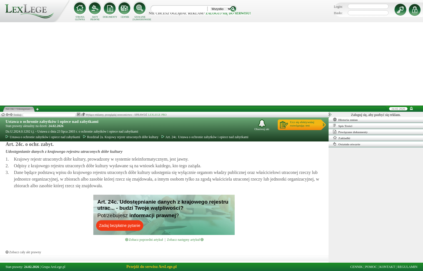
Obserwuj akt (261, 125)
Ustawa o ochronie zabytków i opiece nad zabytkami (52, 121)
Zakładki (341, 138)
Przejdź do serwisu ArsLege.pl (151, 267)
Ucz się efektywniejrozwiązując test (302, 123)
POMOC (371, 267)
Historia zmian (345, 119)
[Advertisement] (211, 64)
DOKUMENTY (110, 17)
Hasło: (338, 13)
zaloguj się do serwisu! (228, 13)
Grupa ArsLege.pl (53, 267)
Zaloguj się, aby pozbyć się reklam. (376, 115)
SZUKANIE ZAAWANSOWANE (139, 18)
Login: (338, 7)
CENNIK (125, 17)
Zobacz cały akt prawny (23, 252)
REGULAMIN (407, 267)
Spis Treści (342, 126)
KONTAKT (387, 267)
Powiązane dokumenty (350, 132)
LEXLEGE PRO (157, 114)
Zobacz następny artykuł (185, 240)
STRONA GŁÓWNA (80, 18)
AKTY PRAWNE (94, 18)
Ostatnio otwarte (346, 144)
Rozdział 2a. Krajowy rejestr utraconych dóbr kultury (121, 137)
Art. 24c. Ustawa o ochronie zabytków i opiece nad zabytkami (205, 137)
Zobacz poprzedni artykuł (144, 240)
